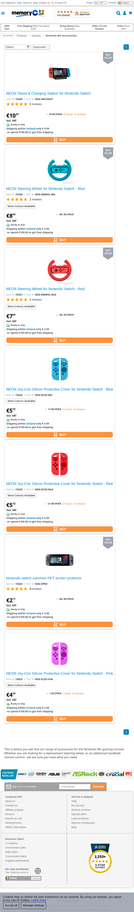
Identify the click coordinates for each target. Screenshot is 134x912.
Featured (40, 47)
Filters (18, 47)
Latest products (80, 818)
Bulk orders (11, 852)
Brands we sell (13, 818)
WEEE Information (15, 827)
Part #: (30, 99)
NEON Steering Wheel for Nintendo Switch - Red (45, 289)
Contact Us (44, 3)
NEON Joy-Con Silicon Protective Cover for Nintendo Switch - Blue (59, 389)
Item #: (10, 99)
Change (36, 878)
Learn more (38, 900)
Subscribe (98, 786)
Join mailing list (8, 3)
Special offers (79, 814)
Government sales (15, 847)
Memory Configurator (83, 822)
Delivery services (81, 809)
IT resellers (11, 843)
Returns (9, 814)
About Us (27, 3)
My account (77, 805)
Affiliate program (14, 809)
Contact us (11, 805)
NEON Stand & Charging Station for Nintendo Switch (48, 93)
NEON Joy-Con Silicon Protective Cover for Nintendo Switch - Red (59, 484)
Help (19, 3)
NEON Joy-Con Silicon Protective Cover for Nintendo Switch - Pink (59, 673)
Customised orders (16, 856)
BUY (59, 139)
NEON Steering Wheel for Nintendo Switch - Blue (45, 189)
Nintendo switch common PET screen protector (44, 578)
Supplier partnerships (17, 860)
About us (10, 801)
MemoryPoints (13, 822)
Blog (35, 3)
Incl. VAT (100, 3)
